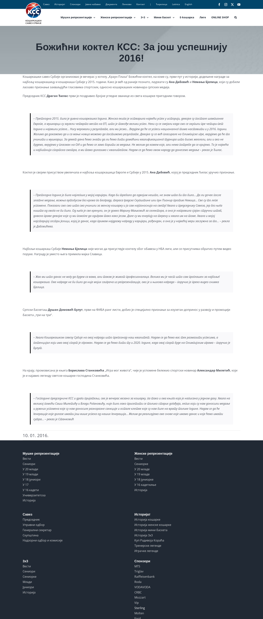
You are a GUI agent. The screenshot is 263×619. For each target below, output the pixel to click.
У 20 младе (142, 469)
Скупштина (30, 535)
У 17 (25, 485)
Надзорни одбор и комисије (43, 540)
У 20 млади (30, 469)
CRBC (138, 592)
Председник (31, 520)
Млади (27, 582)
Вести (27, 459)
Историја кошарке (147, 520)
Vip (136, 603)
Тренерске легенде (147, 546)
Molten (139, 613)
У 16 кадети (31, 490)
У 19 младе (142, 474)
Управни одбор (34, 525)
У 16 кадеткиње (145, 485)
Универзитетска (34, 495)
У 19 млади (30, 474)
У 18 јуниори (31, 479)
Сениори (29, 464)
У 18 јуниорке (143, 479)
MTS (137, 566)
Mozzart (140, 597)
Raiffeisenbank (144, 577)
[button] (235, 17)
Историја (29, 500)
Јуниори (28, 587)
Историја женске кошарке (152, 525)
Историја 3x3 (143, 535)
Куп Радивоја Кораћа (149, 540)
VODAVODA (142, 587)
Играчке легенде (146, 551)
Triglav (138, 571)
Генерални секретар (37, 530)
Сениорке (141, 464)
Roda (137, 582)
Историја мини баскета (150, 530)
